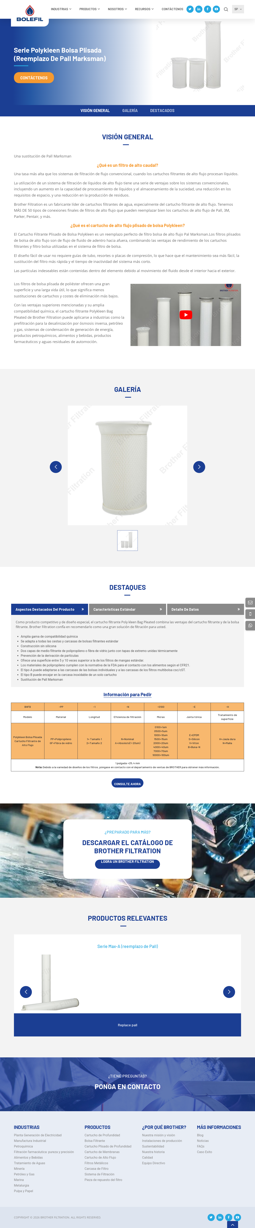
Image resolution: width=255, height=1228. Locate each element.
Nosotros (116, 9)
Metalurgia (21, 1185)
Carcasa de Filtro (97, 1169)
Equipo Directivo (153, 1163)
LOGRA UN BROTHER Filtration (127, 862)
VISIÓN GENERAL (95, 110)
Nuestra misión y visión (158, 1135)
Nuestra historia (153, 1152)
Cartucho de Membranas (102, 1152)
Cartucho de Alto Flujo (100, 1157)
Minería (19, 1169)
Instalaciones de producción (162, 1141)
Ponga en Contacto (128, 1086)
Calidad (147, 1157)
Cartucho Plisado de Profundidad (108, 1146)
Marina (19, 1180)
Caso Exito (204, 1152)
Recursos (142, 9)
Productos (88, 9)
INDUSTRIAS (59, 9)
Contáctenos (172, 9)
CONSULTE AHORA (127, 784)
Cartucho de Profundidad (102, 1135)
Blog (200, 1135)
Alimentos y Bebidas (28, 1157)
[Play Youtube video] (185, 315)
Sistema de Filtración (99, 1174)
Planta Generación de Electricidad (38, 1135)
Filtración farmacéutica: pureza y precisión (44, 1152)
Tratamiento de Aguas (29, 1163)
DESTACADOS (162, 110)
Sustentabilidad (153, 1146)
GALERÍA (130, 110)
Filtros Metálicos (96, 1163)
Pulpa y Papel (23, 1191)
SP (238, 9)
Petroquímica (23, 1146)
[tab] (49, 609)
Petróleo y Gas (24, 1174)
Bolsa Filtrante (95, 1141)
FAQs (200, 1146)
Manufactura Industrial (30, 1141)
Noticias (203, 1141)
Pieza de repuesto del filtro (103, 1180)
